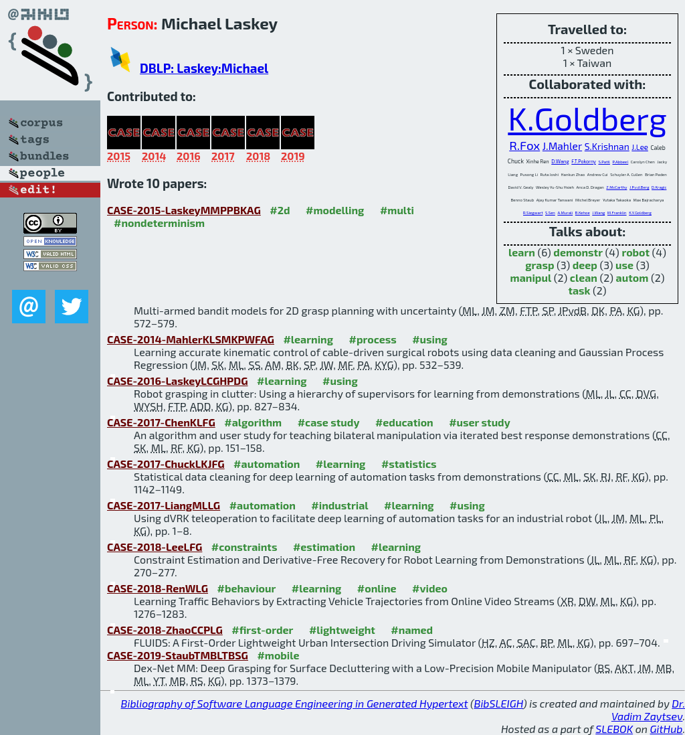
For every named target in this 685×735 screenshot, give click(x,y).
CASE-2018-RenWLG (157, 588)
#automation (266, 463)
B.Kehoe (582, 212)
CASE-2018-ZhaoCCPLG (165, 629)
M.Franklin (617, 212)
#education (404, 422)
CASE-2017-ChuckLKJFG (166, 463)
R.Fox (524, 145)
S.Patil (603, 161)
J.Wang (598, 212)
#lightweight (342, 629)
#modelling (335, 209)
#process (372, 339)
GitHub (666, 728)
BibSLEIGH (498, 703)
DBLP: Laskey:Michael (204, 68)
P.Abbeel (620, 161)
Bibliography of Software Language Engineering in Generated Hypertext (294, 703)
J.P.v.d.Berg (639, 187)
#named (412, 629)
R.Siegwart (533, 212)
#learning (308, 339)
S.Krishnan (607, 146)
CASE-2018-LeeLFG (154, 546)
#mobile (278, 655)
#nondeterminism (159, 222)
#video (430, 588)
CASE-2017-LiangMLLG (163, 505)
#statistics (409, 463)
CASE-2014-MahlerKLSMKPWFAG (190, 339)
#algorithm (253, 422)
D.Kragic (659, 187)
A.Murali (565, 212)
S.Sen (550, 212)
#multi (397, 209)
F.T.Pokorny (583, 161)
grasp (539, 264)
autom (632, 277)
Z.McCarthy (616, 187)
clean (583, 277)
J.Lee (639, 147)
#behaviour (246, 588)
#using (430, 339)
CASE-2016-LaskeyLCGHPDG (177, 380)
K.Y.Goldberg (640, 212)
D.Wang (560, 161)
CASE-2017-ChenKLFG (161, 422)
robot (635, 252)
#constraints (244, 546)
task (579, 290)
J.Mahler (562, 145)
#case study (329, 422)
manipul (531, 277)
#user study (479, 422)
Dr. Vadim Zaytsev (648, 709)
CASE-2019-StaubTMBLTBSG (177, 655)
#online (377, 588)
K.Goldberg (587, 117)
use (624, 264)
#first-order (262, 629)
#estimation (324, 546)
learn (521, 252)
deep (585, 264)
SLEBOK (614, 728)
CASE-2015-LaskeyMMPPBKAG (184, 209)
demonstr (578, 252)
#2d (280, 209)
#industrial (339, 505)
